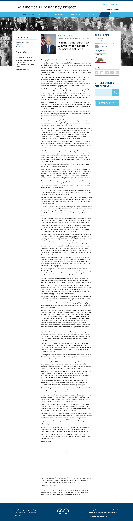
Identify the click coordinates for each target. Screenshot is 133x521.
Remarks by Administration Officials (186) (25, 61)
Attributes (20, 46)
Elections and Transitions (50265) (25, 65)
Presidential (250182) (24, 57)
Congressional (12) (22, 69)
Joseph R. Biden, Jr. (65, 35)
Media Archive (60, 15)
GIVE (104, 15)
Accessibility (112, 512)
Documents (28, 15)
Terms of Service (95, 512)
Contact (18, 515)
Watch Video (104, 46)
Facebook (66, 512)
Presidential (98, 41)
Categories (19, 44)
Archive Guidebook (22, 42)
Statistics (43, 15)
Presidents (76, 15)
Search (114, 4)
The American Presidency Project (45, 7)
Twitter (60, 512)
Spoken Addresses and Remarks (104, 43)
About (105, 4)
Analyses (90, 15)
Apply (115, 92)
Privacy (104, 512)
